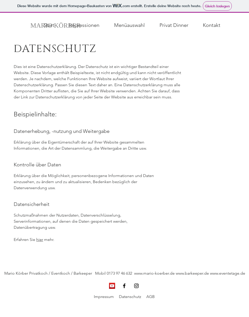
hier (39, 239)
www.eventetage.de (227, 273)
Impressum (104, 296)
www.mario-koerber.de (154, 273)
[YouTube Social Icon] (112, 286)
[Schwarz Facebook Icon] (124, 286)
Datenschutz (130, 296)
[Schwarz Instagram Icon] (136, 286)
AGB (150, 296)
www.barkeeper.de (192, 273)
